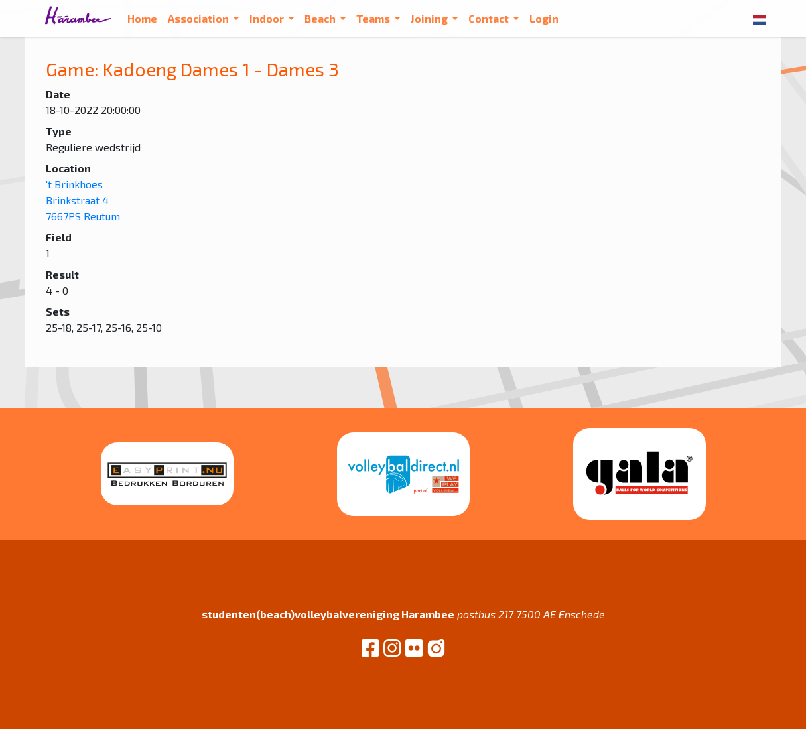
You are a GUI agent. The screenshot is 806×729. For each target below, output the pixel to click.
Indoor (267, 18)
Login (544, 18)
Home (142, 18)
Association (199, 18)
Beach (321, 18)
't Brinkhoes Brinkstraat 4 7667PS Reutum (83, 200)
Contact (489, 18)
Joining (430, 18)
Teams (374, 18)
